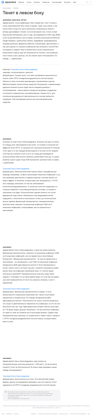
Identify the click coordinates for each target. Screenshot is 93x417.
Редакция (33, 413)
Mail (3, 413)
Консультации (7, 8)
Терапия (16, 8)
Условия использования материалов (48, 413)
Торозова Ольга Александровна (24, 69)
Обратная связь (63, 413)
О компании (9, 413)
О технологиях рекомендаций (78, 413)
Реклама (16, 413)
